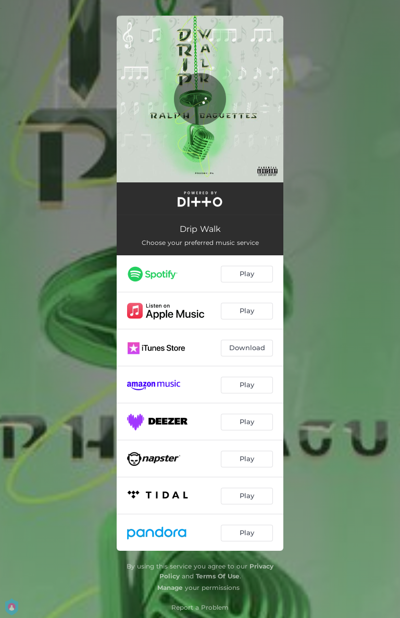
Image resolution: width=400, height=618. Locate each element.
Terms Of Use (218, 576)
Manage (170, 587)
